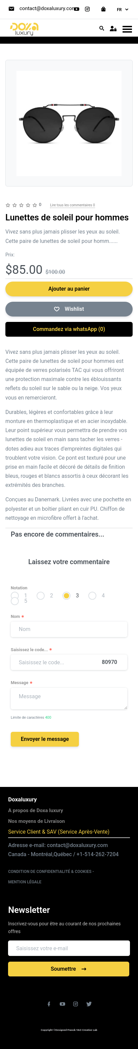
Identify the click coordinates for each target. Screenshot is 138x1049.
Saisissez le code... (31, 650)
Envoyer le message (45, 739)
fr (123, 9)
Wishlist (69, 309)
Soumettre (69, 969)
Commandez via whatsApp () (69, 329)
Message (22, 683)
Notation (19, 588)
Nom (18, 617)
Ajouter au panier (69, 289)
